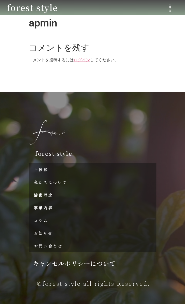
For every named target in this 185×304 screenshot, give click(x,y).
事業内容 (43, 207)
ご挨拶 (41, 169)
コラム (41, 220)
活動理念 (43, 195)
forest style (32, 7)
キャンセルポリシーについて (74, 263)
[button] (170, 8)
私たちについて (51, 182)
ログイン (82, 59)
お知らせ (43, 233)
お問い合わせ (48, 246)
